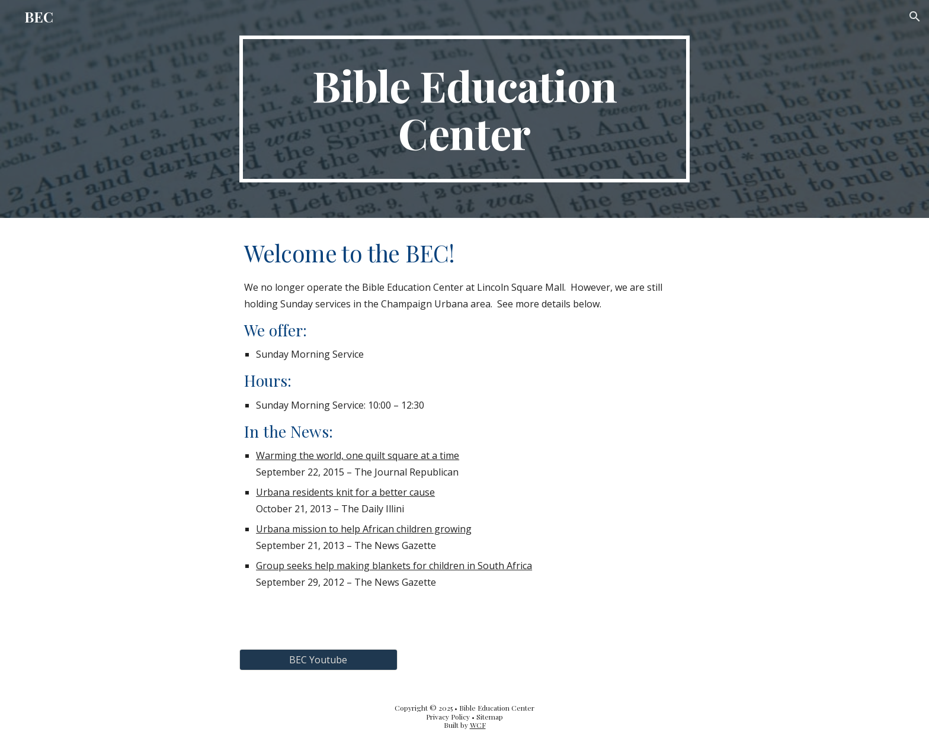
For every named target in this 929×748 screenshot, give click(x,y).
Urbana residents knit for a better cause (345, 492)
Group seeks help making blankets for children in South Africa (394, 565)
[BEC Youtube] (318, 660)
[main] (464, 109)
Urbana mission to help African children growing (364, 528)
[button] (915, 16)
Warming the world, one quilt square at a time (357, 455)
